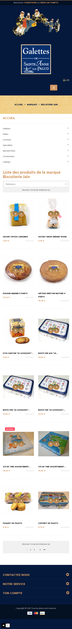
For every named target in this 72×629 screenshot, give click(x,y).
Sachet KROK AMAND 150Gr (52, 236)
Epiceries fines (9, 151)
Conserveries (8, 156)
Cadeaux (6, 162)
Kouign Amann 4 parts (15, 293)
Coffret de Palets (48, 523)
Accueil (9, 118)
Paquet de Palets (12, 523)
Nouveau (10, 429)
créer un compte (49, 2)
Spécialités (7, 145)
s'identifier (30, 2)
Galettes (6, 128)
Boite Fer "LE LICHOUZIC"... (16, 410)
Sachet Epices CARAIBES (15, 236)
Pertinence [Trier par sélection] (36, 184)
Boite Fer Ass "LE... (48, 353)
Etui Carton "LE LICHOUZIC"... (18, 353)
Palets (5, 134)
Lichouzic (7, 139)
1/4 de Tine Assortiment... (16, 466)
